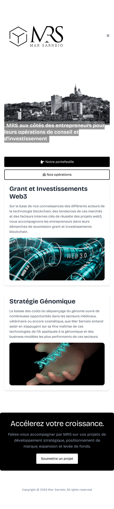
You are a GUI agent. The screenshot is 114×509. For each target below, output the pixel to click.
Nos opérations (57, 175)
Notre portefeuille (57, 162)
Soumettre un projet (57, 459)
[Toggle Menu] (108, 35)
